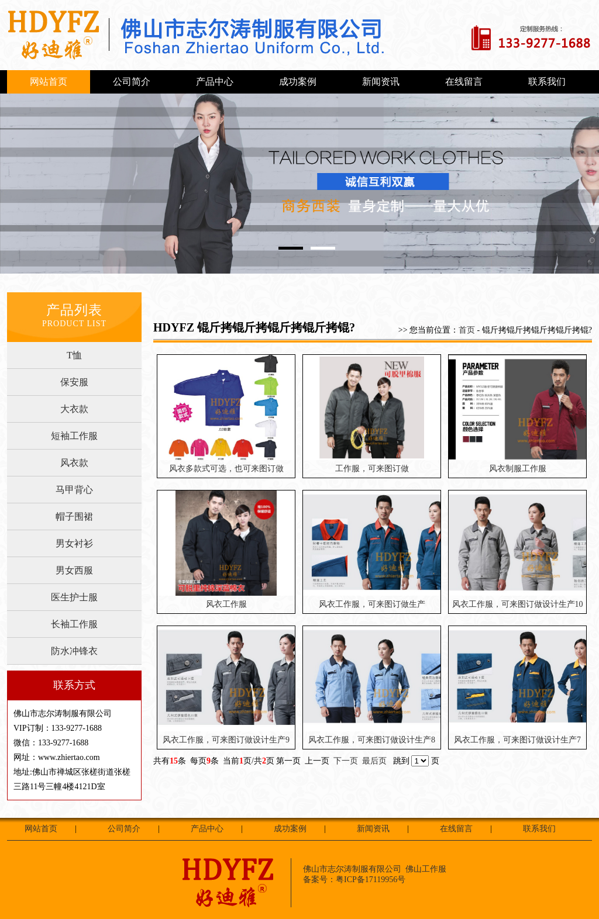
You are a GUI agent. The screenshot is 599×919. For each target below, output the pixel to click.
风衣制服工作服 (517, 468)
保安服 (74, 382)
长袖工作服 (74, 624)
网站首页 (48, 82)
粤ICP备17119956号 (370, 879)
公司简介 (131, 82)
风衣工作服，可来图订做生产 (372, 604)
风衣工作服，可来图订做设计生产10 (517, 604)
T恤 (74, 355)
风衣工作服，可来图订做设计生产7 (517, 739)
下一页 (345, 760)
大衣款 (74, 409)
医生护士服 (74, 597)
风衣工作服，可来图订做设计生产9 (226, 739)
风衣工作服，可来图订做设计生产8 (371, 739)
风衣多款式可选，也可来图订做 (226, 468)
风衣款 (74, 463)
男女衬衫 (74, 543)
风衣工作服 (226, 604)
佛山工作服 (425, 869)
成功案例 (297, 82)
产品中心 (214, 82)
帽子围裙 (74, 516)
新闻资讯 (381, 82)
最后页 (374, 760)
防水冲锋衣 (74, 651)
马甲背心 (74, 490)
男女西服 (74, 570)
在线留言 (464, 82)
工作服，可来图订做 (372, 468)
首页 (467, 330)
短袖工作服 (74, 436)
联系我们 (547, 82)
